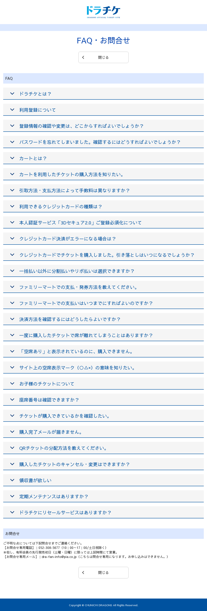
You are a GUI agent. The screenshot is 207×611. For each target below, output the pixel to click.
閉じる (103, 57)
